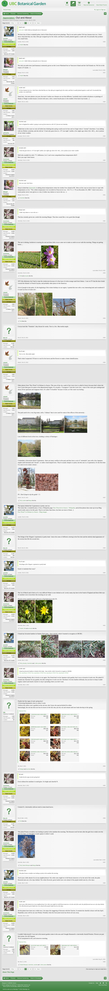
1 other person (38, 665)
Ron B (5, 339)
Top (103, 986)
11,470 (12, 49)
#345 (104, 804)
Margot (5, 69)
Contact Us (91, 986)
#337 (104, 498)
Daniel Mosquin (26, 867)
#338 (104, 533)
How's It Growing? (14, 20)
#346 (104, 826)
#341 (104, 627)
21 (35, 23)
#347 (104, 864)
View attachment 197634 (37, 675)
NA (13, 721)
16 (30, 23)
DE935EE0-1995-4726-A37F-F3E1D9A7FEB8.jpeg (43, 754)
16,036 (12, 170)
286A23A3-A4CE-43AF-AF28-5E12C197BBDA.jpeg (74, 716)
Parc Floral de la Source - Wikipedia (64, 509)
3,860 (13, 111)
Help (97, 986)
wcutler (26, 20)
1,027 (13, 139)
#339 (104, 558)
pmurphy (6, 133)
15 (28, 23)
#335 (104, 347)
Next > (39, 23)
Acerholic (6, 160)
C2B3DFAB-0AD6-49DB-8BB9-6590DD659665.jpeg (44, 716)
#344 (104, 768)
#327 (104, 79)
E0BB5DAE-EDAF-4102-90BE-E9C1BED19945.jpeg (44, 729)
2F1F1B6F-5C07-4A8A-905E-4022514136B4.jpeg (73, 741)
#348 (104, 899)
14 (25, 23)
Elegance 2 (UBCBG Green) (9, 986)
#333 (104, 274)
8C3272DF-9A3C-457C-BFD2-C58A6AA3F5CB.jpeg (44, 948)
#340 (104, 589)
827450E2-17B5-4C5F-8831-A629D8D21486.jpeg (73, 729)
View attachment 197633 (25, 675)
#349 (104, 932)
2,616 (13, 76)
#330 (104, 176)
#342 (104, 662)
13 (23, 23)
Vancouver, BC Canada (9, 54)
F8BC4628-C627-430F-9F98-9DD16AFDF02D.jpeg (74, 948)
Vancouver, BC (11, 144)
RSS (106, 986)
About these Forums (101, 5)
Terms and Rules (103, 987)
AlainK (21, 53)
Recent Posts (7, 9)
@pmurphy (32, 188)
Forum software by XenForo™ (16, 987)
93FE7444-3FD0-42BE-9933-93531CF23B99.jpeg (73, 754)
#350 (104, 964)
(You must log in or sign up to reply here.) (96, 972)
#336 (104, 381)
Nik (21, 277)
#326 (104, 50)
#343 (104, 698)
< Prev (12, 23)
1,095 (13, 718)
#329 (104, 143)
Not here (12, 348)
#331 (104, 202)
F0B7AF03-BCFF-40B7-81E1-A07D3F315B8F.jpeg (43, 741)
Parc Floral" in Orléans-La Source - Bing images (32, 513)
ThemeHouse (25, 989)
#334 (104, 319)
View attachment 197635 (50, 675)
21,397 (12, 344)
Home (100, 986)
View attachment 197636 (62, 675)
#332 (104, 238)
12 (20, 23)
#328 (104, 117)
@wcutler (21, 30)
